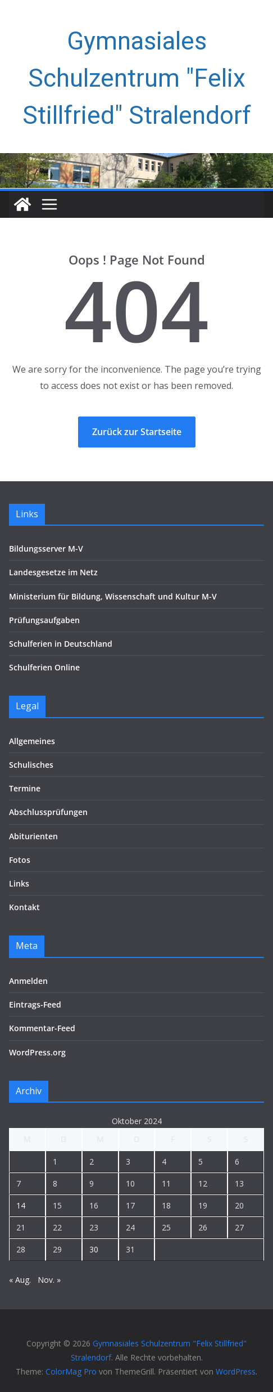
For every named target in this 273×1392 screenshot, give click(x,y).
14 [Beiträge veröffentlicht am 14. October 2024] (20, 1205)
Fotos (19, 859)
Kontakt (24, 907)
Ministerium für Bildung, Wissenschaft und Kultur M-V (113, 596)
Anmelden (28, 980)
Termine (24, 788)
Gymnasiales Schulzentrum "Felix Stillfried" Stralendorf (136, 78)
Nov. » (49, 1279)
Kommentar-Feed (42, 1028)
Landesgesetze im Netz (53, 572)
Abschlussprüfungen (48, 812)
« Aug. (20, 1279)
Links (19, 883)
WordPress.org (37, 1052)
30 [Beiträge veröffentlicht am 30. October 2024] (93, 1249)
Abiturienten (33, 836)
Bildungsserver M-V (46, 548)
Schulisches (31, 764)
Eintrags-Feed (35, 1004)
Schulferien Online (44, 667)
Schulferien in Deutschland (60, 643)
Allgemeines (32, 741)
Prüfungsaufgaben (44, 620)
